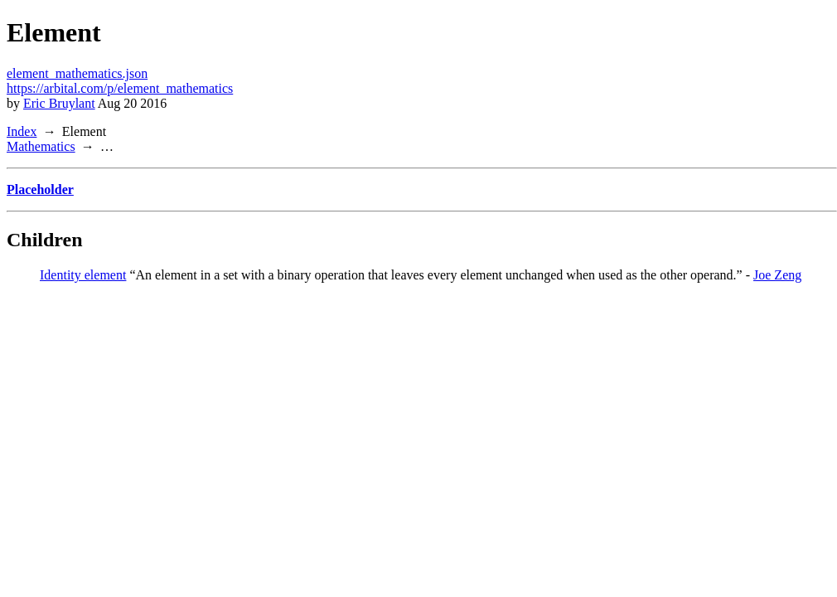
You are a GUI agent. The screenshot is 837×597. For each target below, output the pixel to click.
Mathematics (41, 146)
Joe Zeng (777, 275)
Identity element (83, 275)
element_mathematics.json (77, 73)
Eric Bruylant (59, 103)
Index (21, 131)
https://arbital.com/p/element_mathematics (120, 88)
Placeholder (40, 189)
